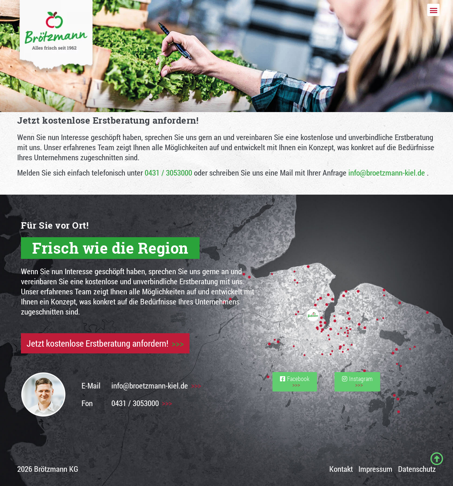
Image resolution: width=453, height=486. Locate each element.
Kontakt (341, 469)
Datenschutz (417, 469)
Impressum (375, 469)
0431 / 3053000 (168, 172)
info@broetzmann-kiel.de (386, 172)
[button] (433, 10)
